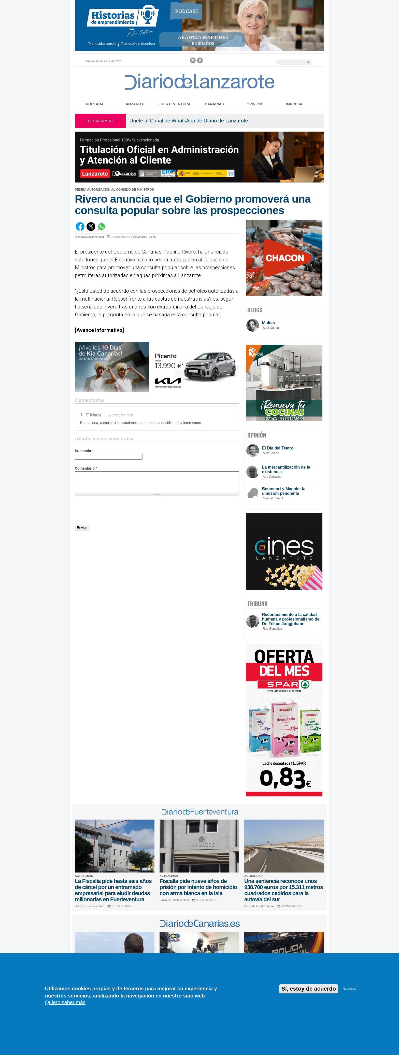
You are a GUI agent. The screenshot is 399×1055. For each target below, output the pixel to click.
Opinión (254, 104)
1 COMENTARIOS (121, 236)
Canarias (214, 104)
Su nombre (84, 451)
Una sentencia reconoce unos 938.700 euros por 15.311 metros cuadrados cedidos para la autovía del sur (283, 890)
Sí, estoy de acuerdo (308, 989)
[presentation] (113, 511)
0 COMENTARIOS (122, 906)
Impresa (294, 104)
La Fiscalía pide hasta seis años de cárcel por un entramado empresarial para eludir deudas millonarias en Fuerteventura (113, 890)
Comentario (86, 468)
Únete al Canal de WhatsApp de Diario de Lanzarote (189, 120)
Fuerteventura (175, 104)
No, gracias (349, 988)
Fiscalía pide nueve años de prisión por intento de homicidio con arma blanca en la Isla (198, 887)
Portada (95, 104)
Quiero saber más (65, 1002)
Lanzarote (134, 104)
